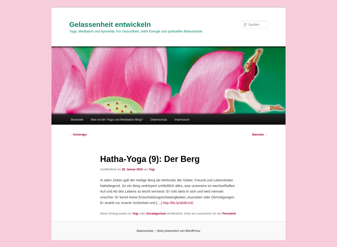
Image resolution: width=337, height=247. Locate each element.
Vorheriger (78, 134)
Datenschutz (158, 119)
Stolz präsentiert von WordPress (178, 231)
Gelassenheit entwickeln (110, 24)
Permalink (229, 213)
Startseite (76, 119)
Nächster (260, 134)
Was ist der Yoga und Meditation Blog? (117, 119)
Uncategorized (156, 213)
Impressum (182, 119)
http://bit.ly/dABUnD (178, 203)
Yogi (152, 169)
